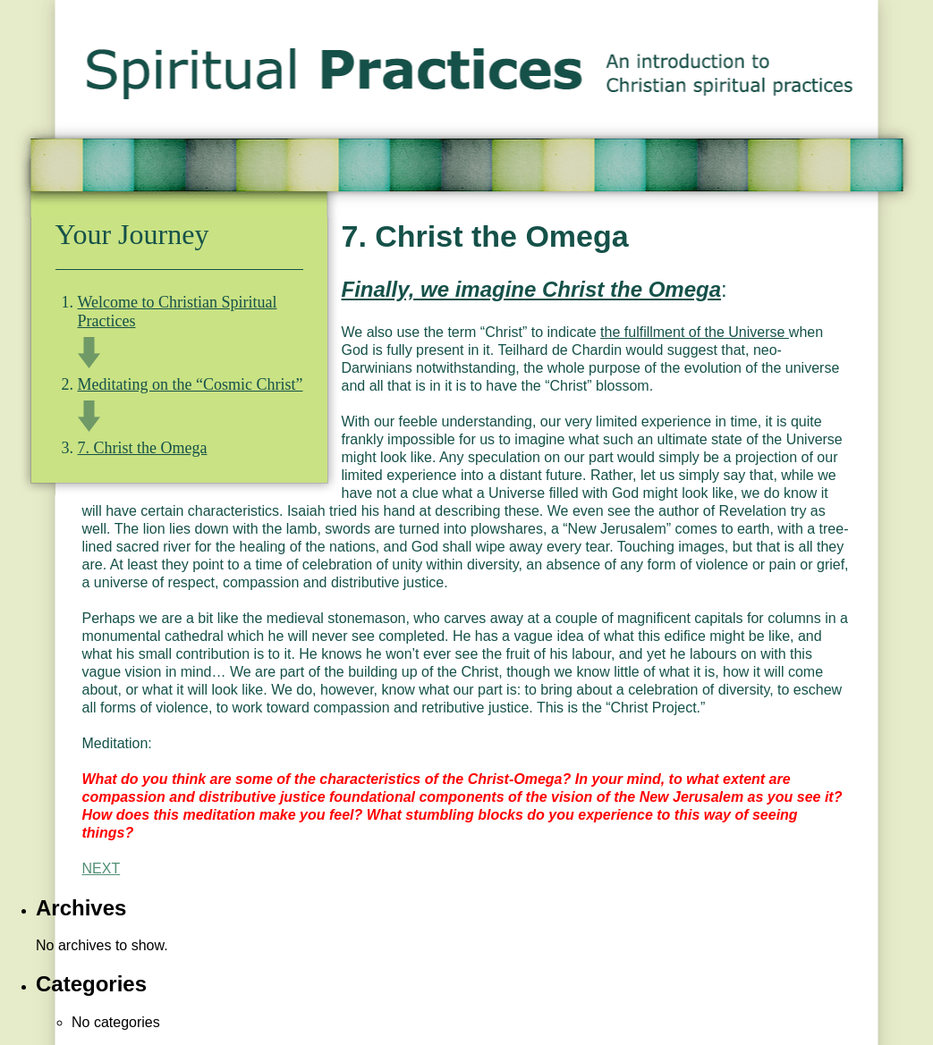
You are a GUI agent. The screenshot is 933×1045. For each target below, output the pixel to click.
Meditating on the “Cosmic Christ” (190, 384)
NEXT (101, 868)
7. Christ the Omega (143, 448)
